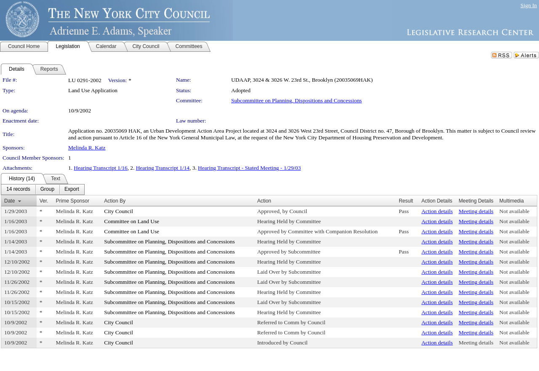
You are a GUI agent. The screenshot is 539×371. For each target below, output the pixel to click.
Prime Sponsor (72, 201)
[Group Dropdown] (47, 189)
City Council (118, 211)
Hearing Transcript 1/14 (162, 168)
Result (406, 201)
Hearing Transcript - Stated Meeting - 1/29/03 (249, 168)
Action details (437, 211)
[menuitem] (18, 189)
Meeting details (476, 211)
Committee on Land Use (131, 221)
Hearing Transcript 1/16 (100, 168)
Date (9, 201)
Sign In (528, 5)
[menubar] (43, 189)
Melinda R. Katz (86, 147)
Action (264, 201)
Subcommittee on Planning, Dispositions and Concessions (296, 100)
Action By (114, 201)
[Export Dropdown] (71, 189)
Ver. (44, 201)
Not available (514, 211)
